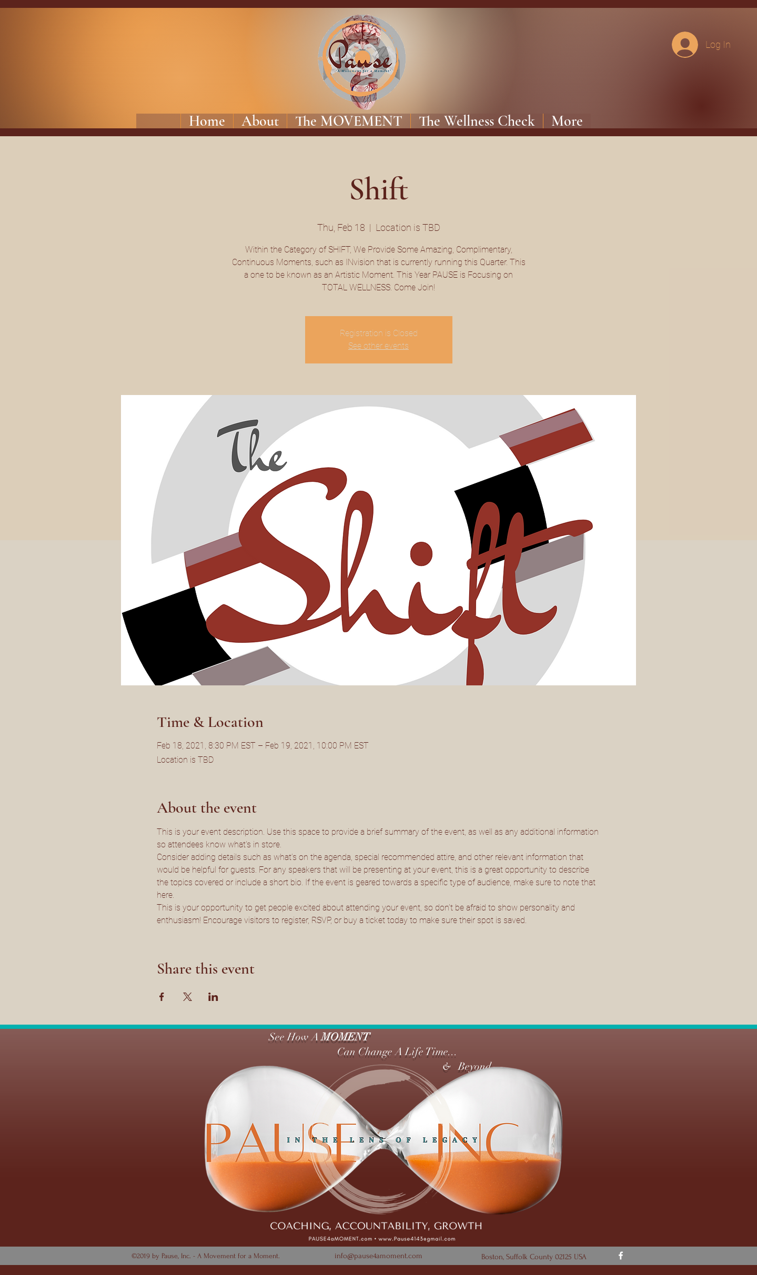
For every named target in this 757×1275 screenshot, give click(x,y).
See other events (378, 346)
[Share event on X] (188, 997)
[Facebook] (620, 1255)
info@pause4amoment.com (378, 1255)
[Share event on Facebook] (162, 997)
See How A (292, 1037)
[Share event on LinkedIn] (213, 997)
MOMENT (345, 1037)
